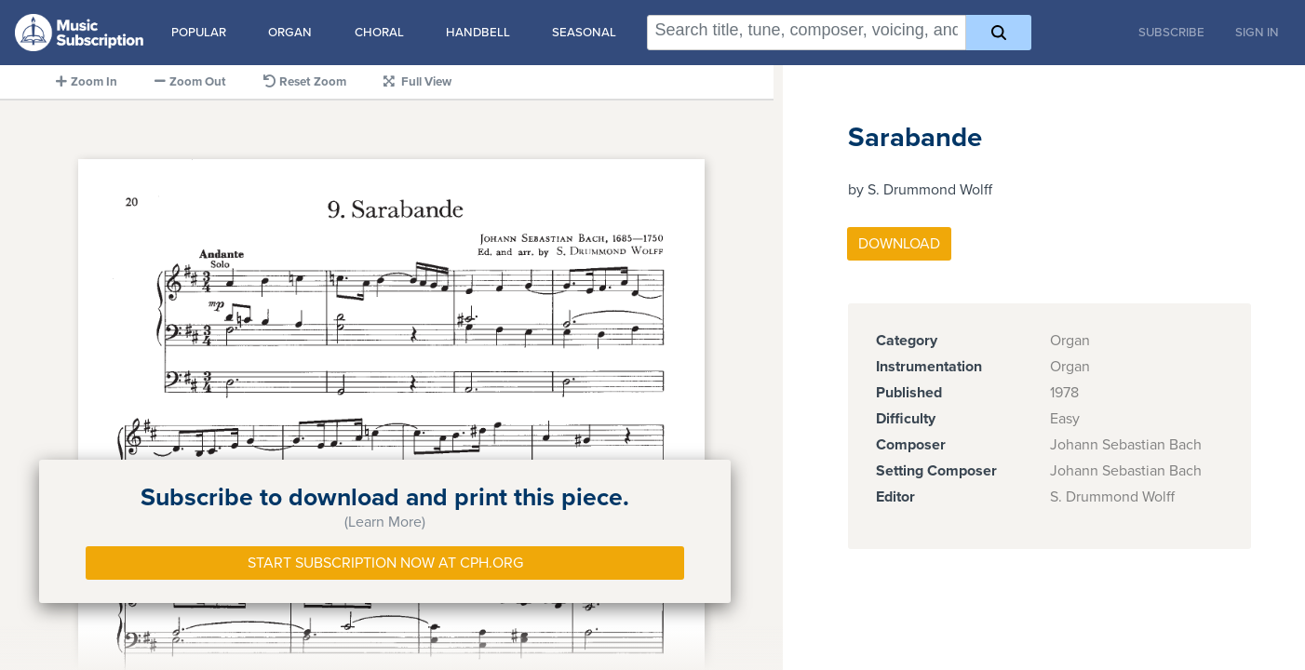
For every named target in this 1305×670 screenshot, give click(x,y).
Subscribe (1171, 32)
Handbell (478, 32)
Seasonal (584, 32)
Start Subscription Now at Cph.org (385, 563)
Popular (198, 32)
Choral (379, 32)
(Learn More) (384, 522)
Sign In (1257, 32)
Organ (290, 32)
